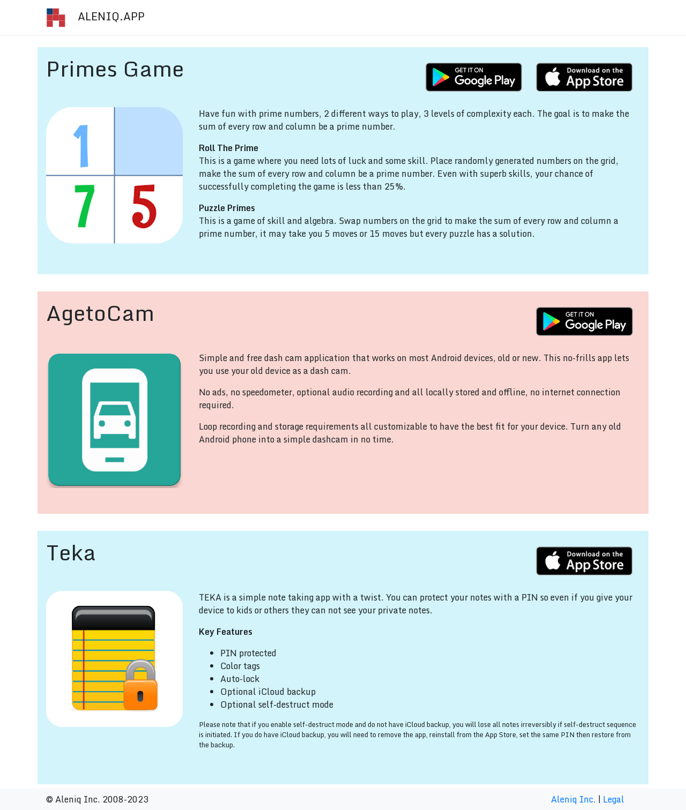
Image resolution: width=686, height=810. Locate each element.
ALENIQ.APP (95, 17)
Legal (613, 799)
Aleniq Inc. (573, 799)
